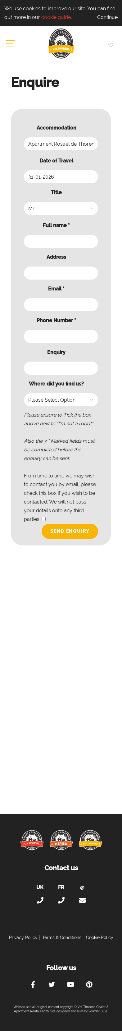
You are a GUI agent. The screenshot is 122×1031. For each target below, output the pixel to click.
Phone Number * (56, 320)
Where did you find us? (56, 384)
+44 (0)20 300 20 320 (40, 900)
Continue (107, 17)
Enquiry (56, 352)
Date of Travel (56, 161)
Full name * (56, 225)
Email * (56, 289)
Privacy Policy (23, 937)
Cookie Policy (99, 937)
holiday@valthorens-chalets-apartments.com (82, 900)
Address (56, 257)
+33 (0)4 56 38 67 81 (61, 900)
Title (56, 192)
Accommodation (56, 128)
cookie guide (56, 17)
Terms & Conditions (61, 937)
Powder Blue (97, 1011)
